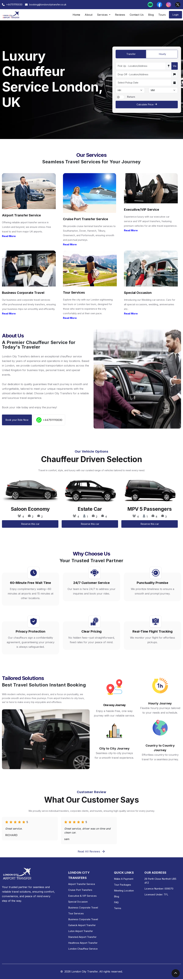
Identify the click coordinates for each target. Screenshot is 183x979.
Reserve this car (30, 523)
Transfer (131, 54)
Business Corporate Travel (83, 907)
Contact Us (137, 14)
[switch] (120, 97)
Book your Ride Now (16, 419)
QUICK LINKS (124, 872)
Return (131, 96)
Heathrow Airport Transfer (82, 942)
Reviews (120, 14)
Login (175, 14)
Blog (151, 14)
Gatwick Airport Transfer (82, 925)
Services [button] (102, 14)
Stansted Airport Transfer (82, 936)
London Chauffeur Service (83, 948)
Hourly (162, 54)
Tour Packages (122, 884)
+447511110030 (49, 420)
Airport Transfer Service (81, 884)
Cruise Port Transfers (80, 889)
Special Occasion (78, 901)
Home (76, 14)
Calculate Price (147, 104)
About (88, 14)
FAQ (116, 902)
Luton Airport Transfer (80, 931)
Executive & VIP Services (82, 895)
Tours (162, 14)
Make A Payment (123, 878)
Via (174, 65)
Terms (117, 908)
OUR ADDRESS (155, 872)
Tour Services (76, 913)
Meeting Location (124, 890)
